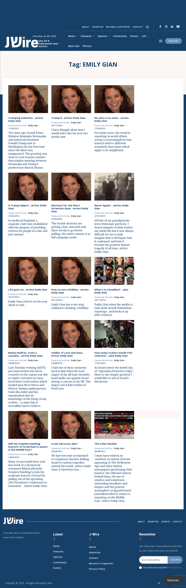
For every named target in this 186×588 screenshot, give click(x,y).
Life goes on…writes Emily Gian (27, 289)
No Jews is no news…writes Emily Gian (111, 119)
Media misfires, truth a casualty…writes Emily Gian (25, 354)
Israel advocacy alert (64, 443)
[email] (153, 559)
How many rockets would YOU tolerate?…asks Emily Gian (113, 354)
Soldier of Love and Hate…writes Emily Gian (68, 354)
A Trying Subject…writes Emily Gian (27, 207)
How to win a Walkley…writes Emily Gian (70, 291)
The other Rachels (105, 443)
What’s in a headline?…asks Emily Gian (111, 291)
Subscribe (175, 559)
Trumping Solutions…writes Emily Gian (25, 119)
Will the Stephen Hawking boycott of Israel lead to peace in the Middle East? (28, 446)
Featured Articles (17, 125)
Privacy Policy (174, 567)
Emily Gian (33, 125)
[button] (147, 27)
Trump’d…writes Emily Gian (68, 117)
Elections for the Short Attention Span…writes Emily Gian (69, 208)
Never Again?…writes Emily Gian (111, 207)
